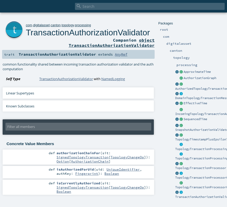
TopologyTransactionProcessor (200, 168)
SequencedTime (195, 119)
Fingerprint (86, 173)
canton (56, 25)
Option (62, 161)
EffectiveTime (195, 103)
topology (68, 25)
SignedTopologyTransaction (82, 157)
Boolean (111, 173)
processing (83, 25)
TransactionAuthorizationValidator (88, 32)
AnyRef (121, 54)
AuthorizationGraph (200, 78)
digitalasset (41, 25)
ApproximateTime (197, 72)
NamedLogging (113, 78)
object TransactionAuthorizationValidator (112, 42)
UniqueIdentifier (123, 169)
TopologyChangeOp (127, 157)
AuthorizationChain (90, 161)
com (29, 25)
